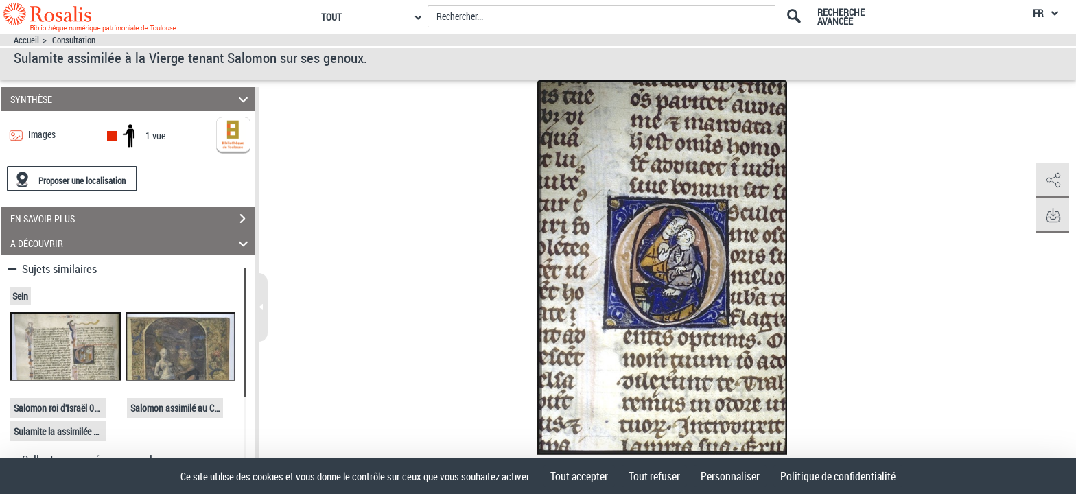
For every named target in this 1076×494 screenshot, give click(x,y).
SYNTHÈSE (131, 99)
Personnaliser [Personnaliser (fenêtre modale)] (730, 476)
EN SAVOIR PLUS (132, 218)
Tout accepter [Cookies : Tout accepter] (579, 476)
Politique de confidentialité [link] (838, 476)
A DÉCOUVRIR (131, 243)
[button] (1052, 180)
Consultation (73, 40)
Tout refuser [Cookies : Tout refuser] (654, 476)
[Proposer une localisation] (72, 178)
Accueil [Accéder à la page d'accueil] (26, 40)
